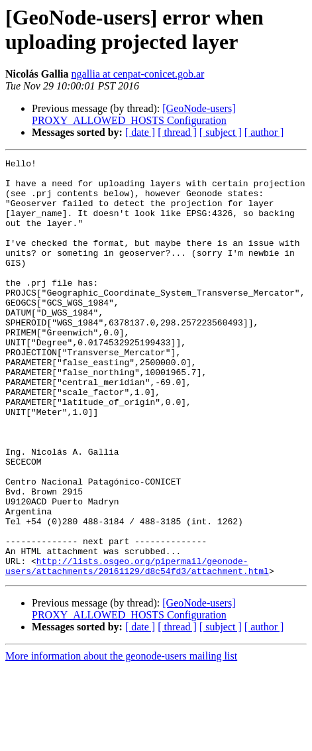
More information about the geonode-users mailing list (121, 739)
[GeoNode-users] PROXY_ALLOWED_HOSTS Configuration (133, 114)
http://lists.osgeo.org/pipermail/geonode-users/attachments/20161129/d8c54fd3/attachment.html (137, 648)
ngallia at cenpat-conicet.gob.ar (138, 74)
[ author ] (264, 132)
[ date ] (140, 132)
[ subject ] (220, 132)
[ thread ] (177, 132)
